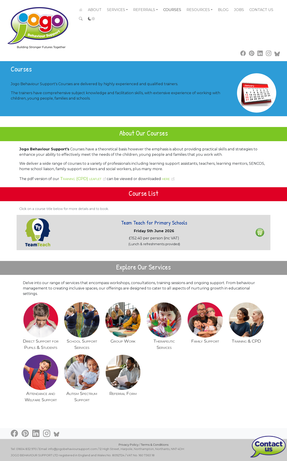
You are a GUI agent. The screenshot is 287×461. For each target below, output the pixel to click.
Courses (172, 10)
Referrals (144, 10)
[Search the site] (80, 18)
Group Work (123, 341)
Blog (223, 10)
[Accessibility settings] (91, 18)
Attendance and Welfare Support (41, 397)
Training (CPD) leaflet (80, 178)
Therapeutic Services (164, 344)
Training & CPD (246, 341)
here (166, 178)
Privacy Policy (129, 444)
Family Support (205, 341)
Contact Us (261, 10)
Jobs (239, 10)
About (95, 9)
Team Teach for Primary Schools (154, 222)
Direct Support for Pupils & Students (41, 344)
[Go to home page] (38, 25)
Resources (198, 10)
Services (116, 9)
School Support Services (82, 344)
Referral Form (123, 393)
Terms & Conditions (154, 444)
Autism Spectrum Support (81, 397)
